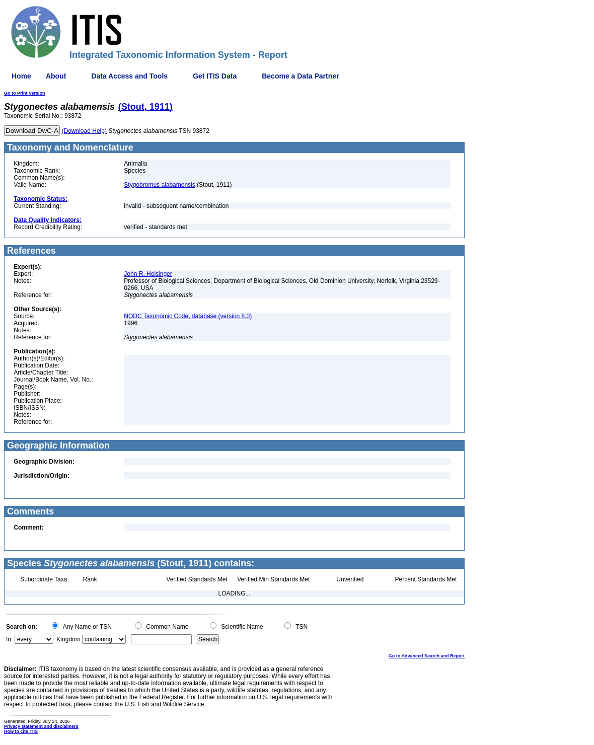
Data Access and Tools (129, 76)
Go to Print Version (24, 93)
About (56, 76)
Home (21, 76)
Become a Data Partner (300, 76)
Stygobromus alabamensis (159, 184)
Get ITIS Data (215, 76)
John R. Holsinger (148, 273)
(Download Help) (84, 130)
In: (9, 639)
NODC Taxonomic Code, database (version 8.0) (188, 316)
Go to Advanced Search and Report (427, 655)
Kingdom (68, 639)
